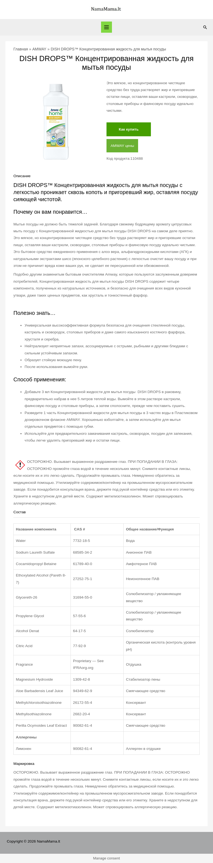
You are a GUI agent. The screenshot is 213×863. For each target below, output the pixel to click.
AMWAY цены (122, 146)
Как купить (129, 129)
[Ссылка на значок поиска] (205, 27)
